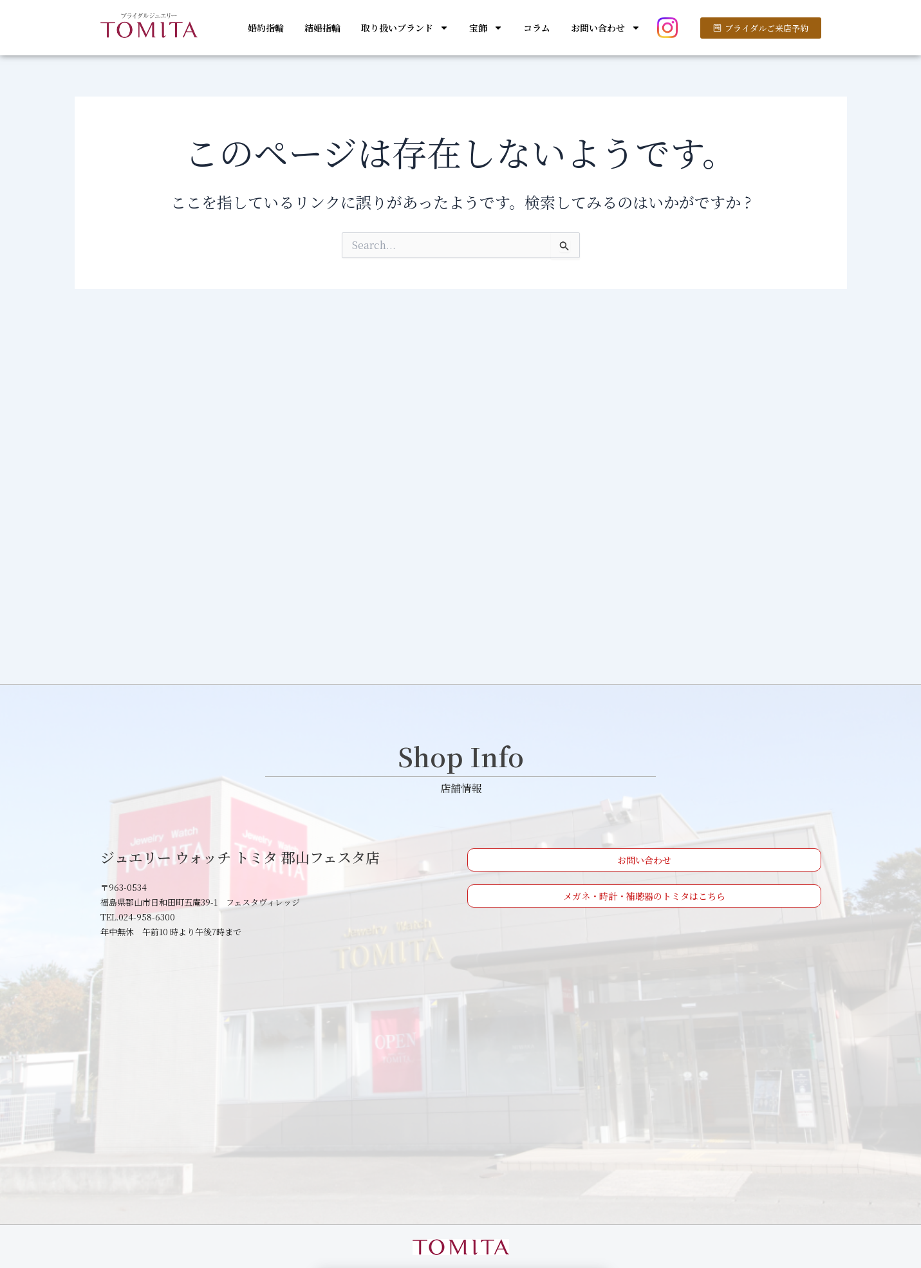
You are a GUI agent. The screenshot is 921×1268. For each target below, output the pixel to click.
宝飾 (486, 28)
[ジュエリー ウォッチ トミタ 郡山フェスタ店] (461, 1079)
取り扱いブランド (405, 28)
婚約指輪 (266, 27)
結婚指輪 (322, 27)
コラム (536, 27)
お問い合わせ (605, 28)
